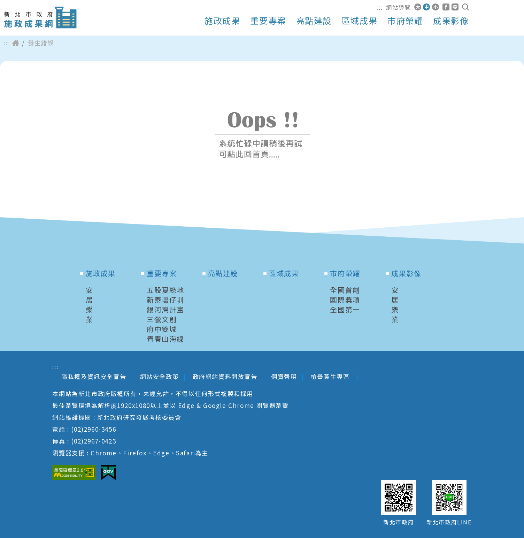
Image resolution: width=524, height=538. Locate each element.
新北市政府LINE (448, 522)
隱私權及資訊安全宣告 (93, 376)
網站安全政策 (159, 376)
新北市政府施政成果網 (40, 18)
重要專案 (268, 20)
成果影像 (451, 20)
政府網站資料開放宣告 (225, 376)
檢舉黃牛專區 (331, 376)
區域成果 (359, 20)
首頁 (15, 42)
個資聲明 (284, 376)
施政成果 (222, 20)
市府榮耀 (405, 20)
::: (380, 7)
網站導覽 (398, 7)
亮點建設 (314, 20)
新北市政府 (398, 522)
